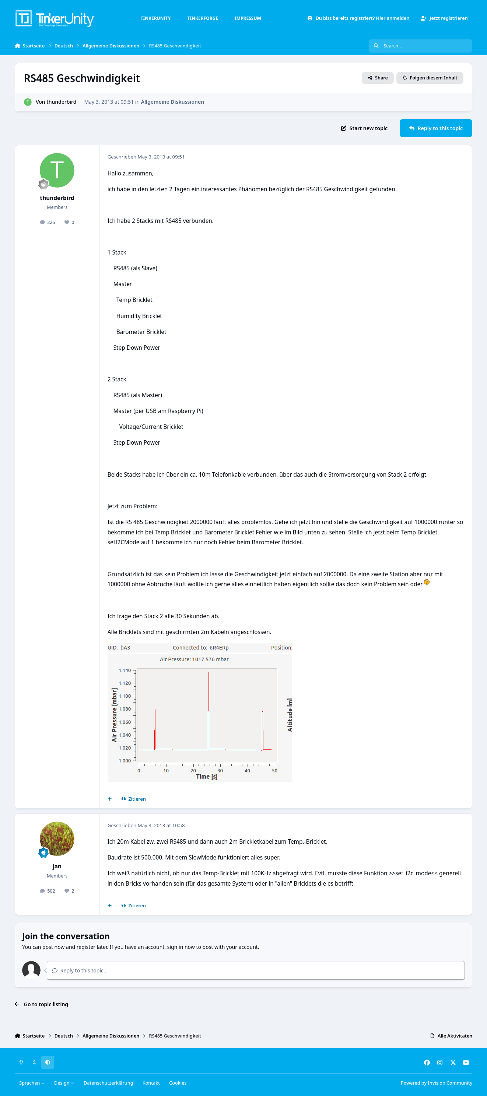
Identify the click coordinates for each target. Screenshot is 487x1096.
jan (57, 866)
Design (64, 1083)
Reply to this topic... (80, 970)
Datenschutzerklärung (108, 1083)
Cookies (177, 1083)
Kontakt (151, 1083)
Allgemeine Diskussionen (172, 101)
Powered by (436, 1083)
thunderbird (61, 101)
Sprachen (32, 1083)
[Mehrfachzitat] (109, 799)
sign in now (181, 946)
